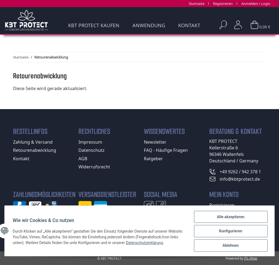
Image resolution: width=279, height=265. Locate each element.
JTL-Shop (250, 258)
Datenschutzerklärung (162, 243)
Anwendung (148, 25)
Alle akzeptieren (230, 217)
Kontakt (189, 25)
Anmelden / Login (255, 3)
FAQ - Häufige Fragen (166, 150)
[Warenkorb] (260, 23)
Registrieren (223, 3)
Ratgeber (153, 158)
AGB (82, 158)
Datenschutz (91, 150)
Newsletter (155, 142)
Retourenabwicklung (34, 150)
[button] (238, 25)
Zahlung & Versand (33, 142)
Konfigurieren (229, 231)
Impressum (90, 142)
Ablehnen (230, 246)
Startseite (196, 3)
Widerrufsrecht (94, 167)
